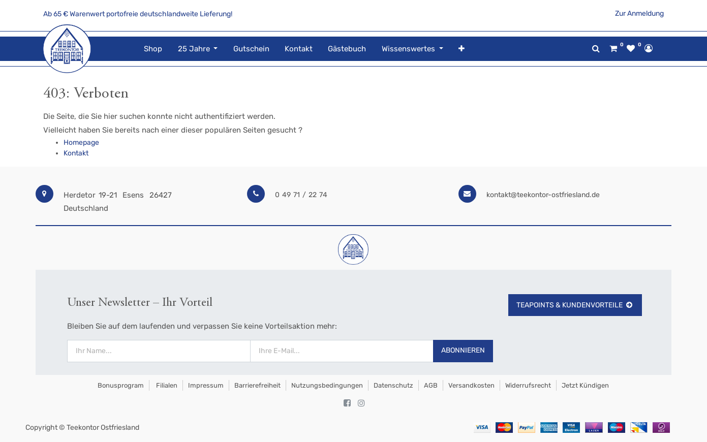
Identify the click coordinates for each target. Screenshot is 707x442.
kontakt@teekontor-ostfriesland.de (543, 195)
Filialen (166, 385)
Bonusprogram (120, 385)
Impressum (206, 385)
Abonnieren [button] (463, 350)
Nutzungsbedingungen (327, 385)
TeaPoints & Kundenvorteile (575, 305)
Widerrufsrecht (528, 385)
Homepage (81, 142)
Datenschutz (393, 385)
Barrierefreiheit (257, 385)
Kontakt (76, 153)
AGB (431, 385)
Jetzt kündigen (585, 385)
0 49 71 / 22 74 (301, 195)
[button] (461, 49)
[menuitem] (153, 49)
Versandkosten (471, 385)
